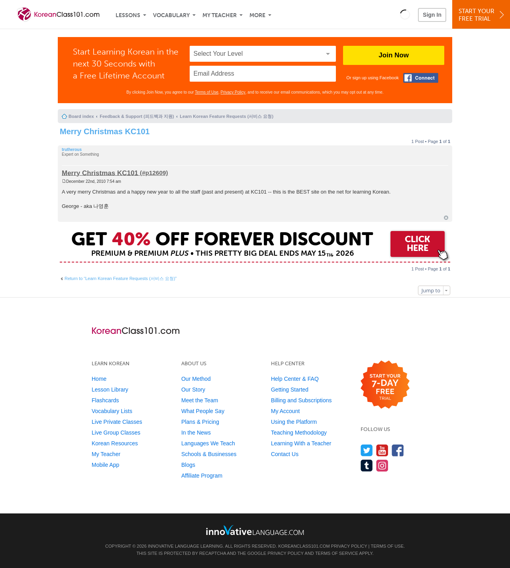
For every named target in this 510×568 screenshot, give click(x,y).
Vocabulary (171, 15)
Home (99, 379)
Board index (81, 116)
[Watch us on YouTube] (382, 450)
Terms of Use (206, 92)
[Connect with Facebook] (420, 78)
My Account (285, 411)
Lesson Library (110, 389)
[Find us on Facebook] (398, 450)
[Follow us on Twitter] (367, 450)
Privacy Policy (233, 92)
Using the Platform (294, 422)
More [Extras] (257, 15)
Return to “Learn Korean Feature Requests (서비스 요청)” (121, 278)
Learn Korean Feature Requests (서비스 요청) (226, 116)
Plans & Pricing (200, 422)
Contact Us (284, 454)
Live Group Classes (116, 432)
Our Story (193, 389)
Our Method (196, 379)
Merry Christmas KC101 (105, 131)
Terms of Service (336, 553)
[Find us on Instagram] (382, 465)
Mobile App (105, 465)
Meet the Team (199, 400)
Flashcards (105, 400)
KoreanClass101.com (304, 546)
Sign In (432, 15)
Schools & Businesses (209, 454)
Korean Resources (115, 443)
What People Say (202, 411)
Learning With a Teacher (301, 443)
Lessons (128, 15)
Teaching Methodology (299, 432)
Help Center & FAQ (295, 379)
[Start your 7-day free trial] (385, 384)
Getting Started (289, 389)
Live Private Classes (117, 422)
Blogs (188, 465)
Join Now (394, 55)
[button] (405, 14)
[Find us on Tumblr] (367, 465)
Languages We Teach (208, 443)
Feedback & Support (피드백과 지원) (137, 116)
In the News (196, 432)
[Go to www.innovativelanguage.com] (255, 530)
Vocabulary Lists (112, 411)
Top (446, 217)
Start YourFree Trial (482, 15)
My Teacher (219, 15)
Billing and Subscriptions (301, 400)
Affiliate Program (201, 475)
